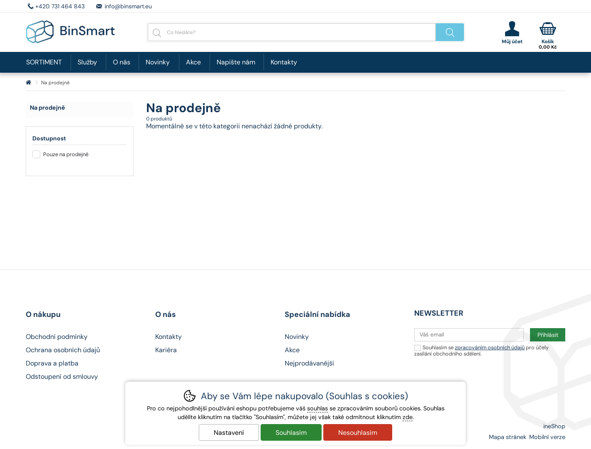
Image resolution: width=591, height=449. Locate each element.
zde (408, 417)
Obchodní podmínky (57, 336)
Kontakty (284, 62)
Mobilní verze (547, 437)
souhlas (317, 408)
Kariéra (166, 350)
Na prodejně (47, 107)
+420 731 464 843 (60, 6)
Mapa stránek (507, 437)
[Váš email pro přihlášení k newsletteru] (469, 334)
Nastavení (229, 432)
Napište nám (236, 62)
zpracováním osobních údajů (490, 347)
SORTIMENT (44, 62)
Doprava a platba (52, 363)
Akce (193, 62)
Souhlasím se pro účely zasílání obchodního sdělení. (481, 350)
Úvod (28, 83)
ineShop (554, 426)
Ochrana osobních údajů (63, 350)
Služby (87, 62)
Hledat (450, 32)
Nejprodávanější (309, 363)
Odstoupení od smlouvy (62, 376)
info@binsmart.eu (128, 6)
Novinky (158, 62)
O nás (121, 62)
